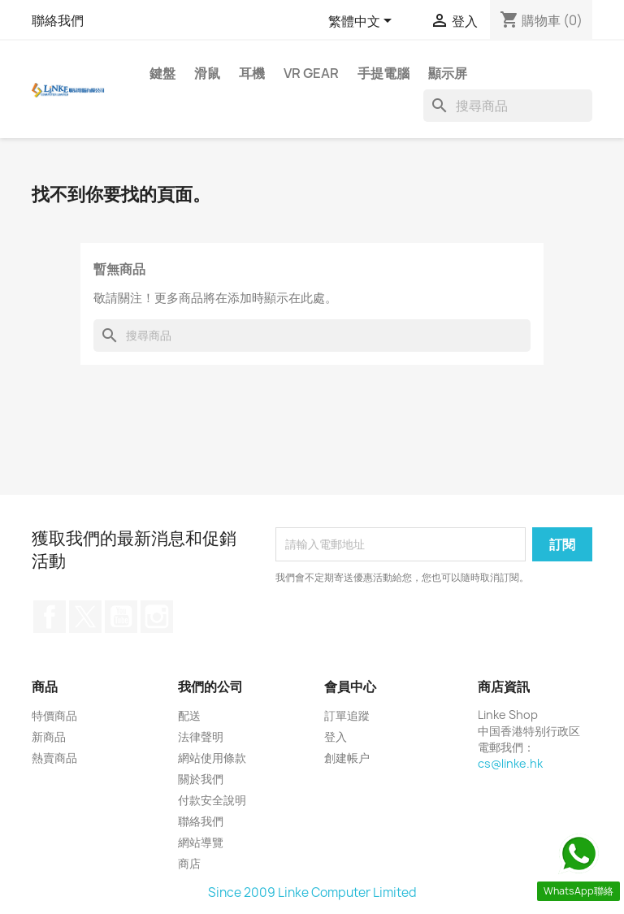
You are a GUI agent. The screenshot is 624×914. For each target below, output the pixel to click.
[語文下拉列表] (362, 22)
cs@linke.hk (510, 763)
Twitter (85, 616)
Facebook (49, 616)
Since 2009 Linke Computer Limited (312, 892)
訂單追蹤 (347, 715)
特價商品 (54, 715)
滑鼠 (207, 73)
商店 (189, 863)
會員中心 (350, 686)
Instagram (157, 616)
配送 (189, 715)
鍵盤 (163, 73)
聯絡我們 (58, 20)
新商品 (49, 736)
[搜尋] (507, 105)
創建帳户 (347, 757)
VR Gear (311, 73)
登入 (335, 736)
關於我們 (200, 778)
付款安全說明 (212, 800)
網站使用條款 (212, 757)
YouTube (121, 616)
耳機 (252, 73)
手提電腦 (384, 73)
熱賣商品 (54, 757)
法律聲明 (200, 736)
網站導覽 (200, 842)
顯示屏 (447, 73)
